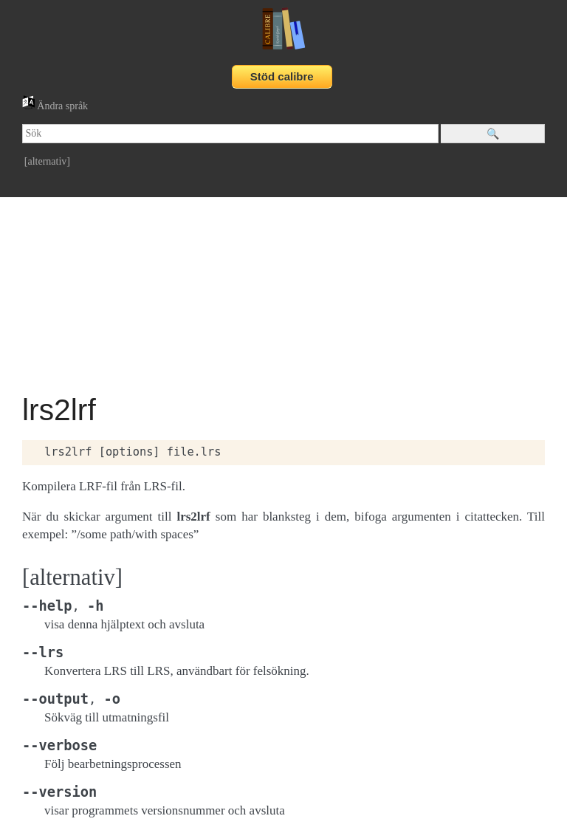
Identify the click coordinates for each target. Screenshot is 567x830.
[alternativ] (47, 161)
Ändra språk (55, 106)
